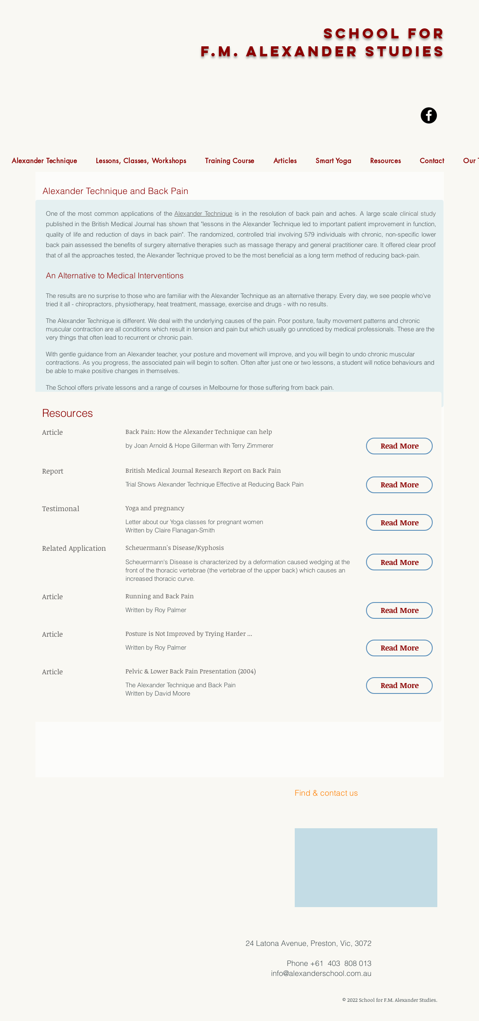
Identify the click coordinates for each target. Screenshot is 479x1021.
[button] (44, 160)
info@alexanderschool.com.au (321, 973)
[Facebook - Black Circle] (429, 115)
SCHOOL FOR (385, 33)
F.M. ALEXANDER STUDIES (323, 51)
